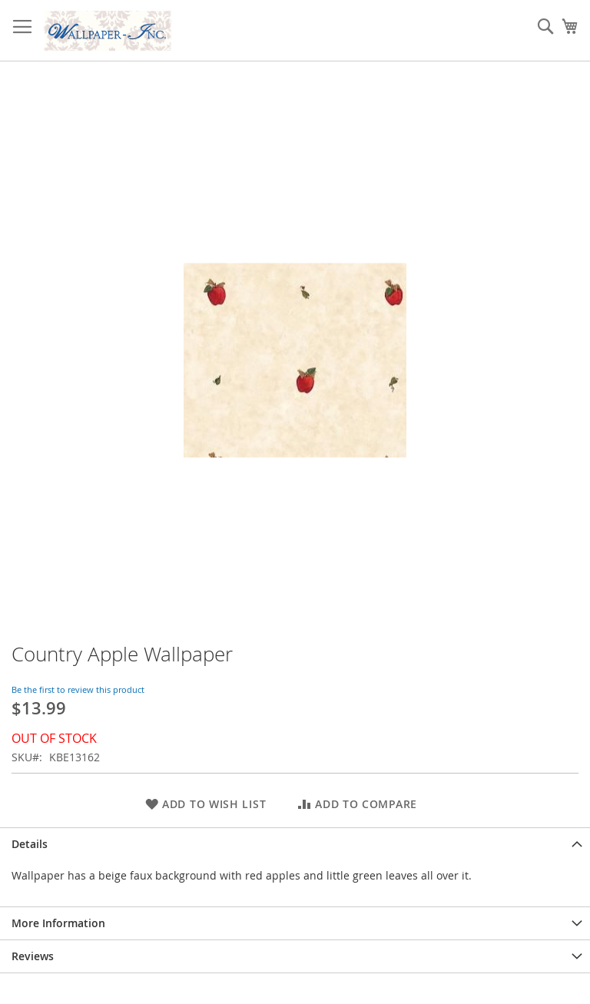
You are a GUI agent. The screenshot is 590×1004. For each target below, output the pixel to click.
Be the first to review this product (78, 689)
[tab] (295, 843)
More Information (58, 923)
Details (30, 844)
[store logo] (107, 31)
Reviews (33, 956)
